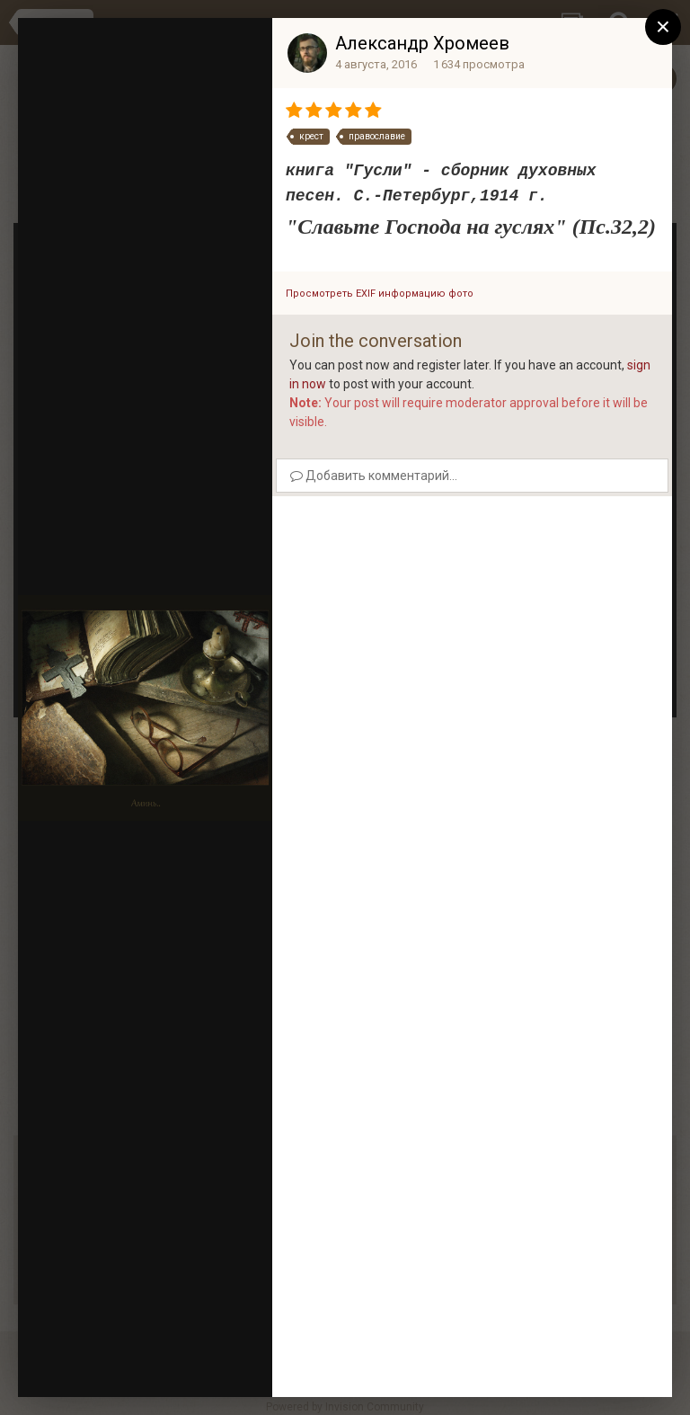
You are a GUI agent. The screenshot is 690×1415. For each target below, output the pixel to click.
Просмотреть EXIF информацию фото (379, 293)
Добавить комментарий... (373, 475)
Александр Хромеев (422, 43)
